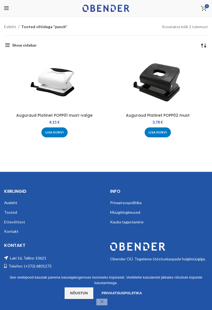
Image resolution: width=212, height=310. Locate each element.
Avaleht (10, 202)
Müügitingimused (125, 212)
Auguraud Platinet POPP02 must (158, 115)
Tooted (10, 212)
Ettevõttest (14, 222)
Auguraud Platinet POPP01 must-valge (54, 115)
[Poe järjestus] (204, 45)
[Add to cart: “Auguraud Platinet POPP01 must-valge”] (54, 132)
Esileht (10, 26)
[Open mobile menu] (6, 8)
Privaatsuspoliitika (126, 202)
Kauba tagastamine (127, 222)
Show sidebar (24, 45)
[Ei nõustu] (101, 302)
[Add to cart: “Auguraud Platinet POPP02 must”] (158, 132)
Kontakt (11, 231)
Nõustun (79, 293)
